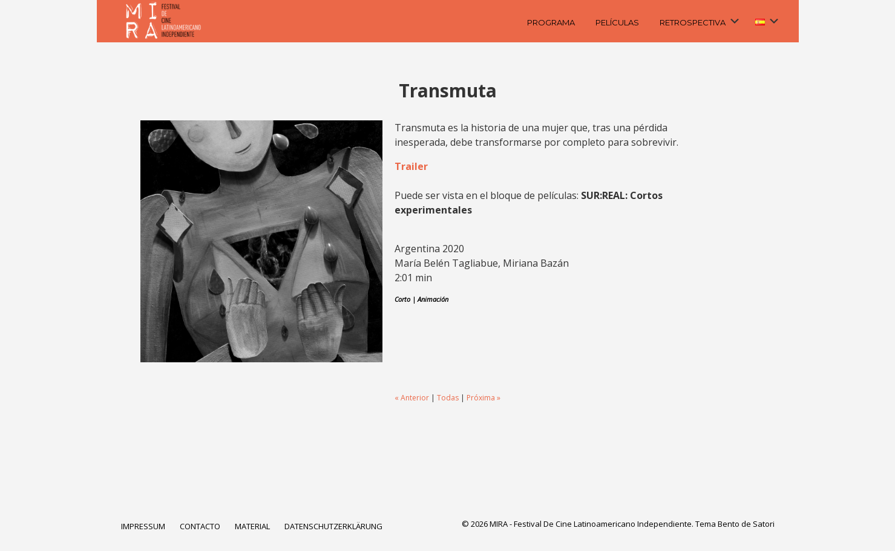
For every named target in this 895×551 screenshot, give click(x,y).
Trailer (411, 166)
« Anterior (412, 398)
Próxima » (483, 398)
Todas (448, 398)
